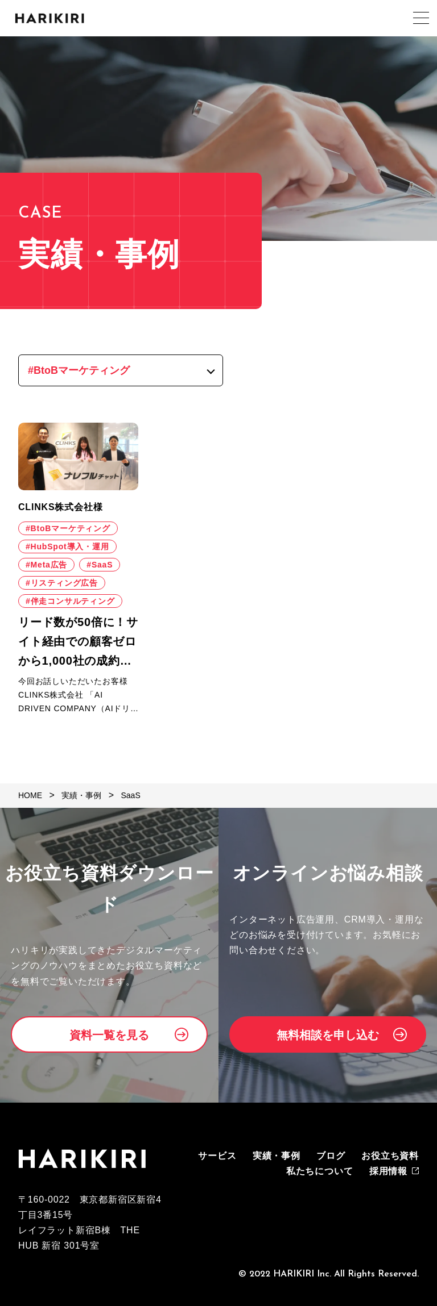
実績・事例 (276, 1156)
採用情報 (388, 1171)
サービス (217, 1156)
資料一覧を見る (109, 1035)
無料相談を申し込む (328, 1035)
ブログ (330, 1156)
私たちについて (319, 1171)
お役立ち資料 (390, 1156)
